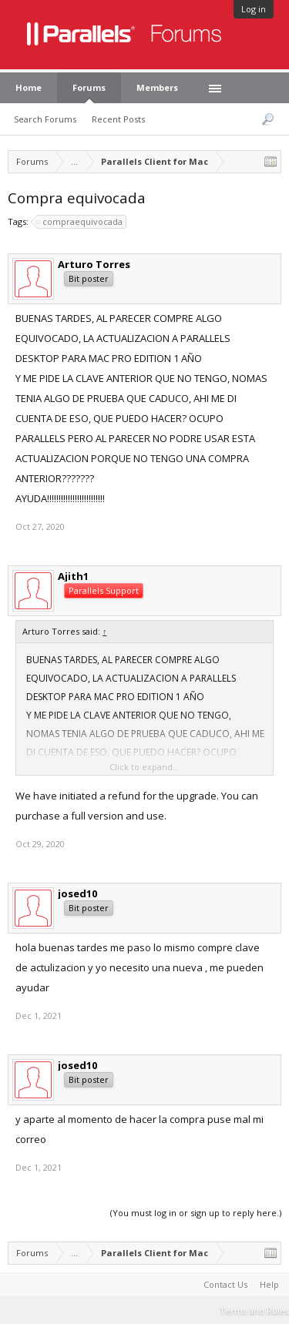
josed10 (77, 893)
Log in (253, 9)
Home (28, 87)
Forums (89, 87)
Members (157, 87)
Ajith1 (73, 576)
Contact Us (225, 1284)
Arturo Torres (94, 264)
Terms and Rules (254, 1310)
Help (269, 1284)
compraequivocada (80, 222)
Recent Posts (118, 119)
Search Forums (45, 119)
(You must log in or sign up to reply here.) (195, 1212)
